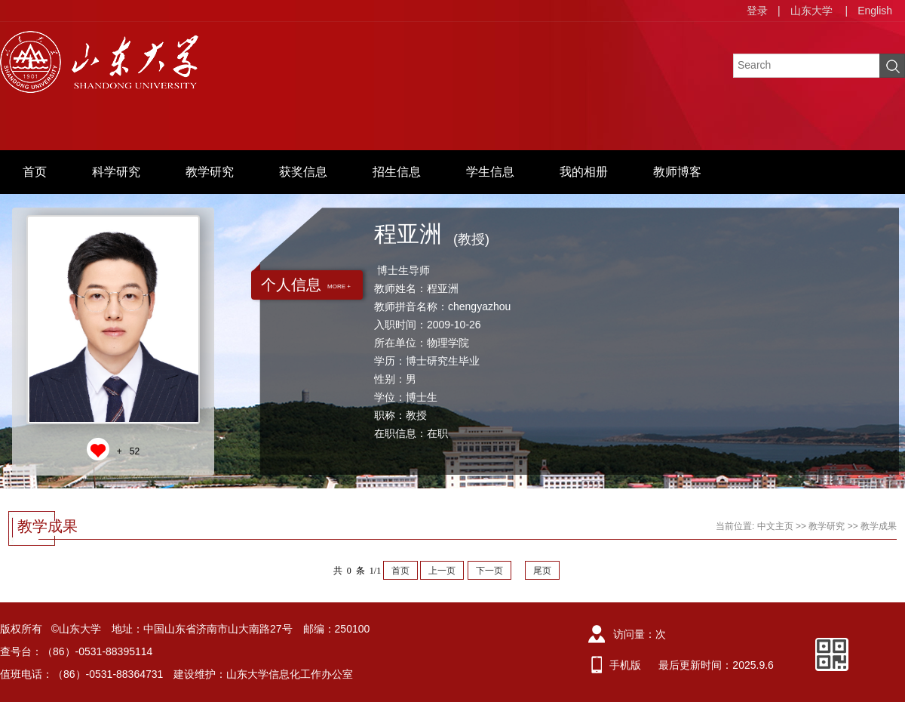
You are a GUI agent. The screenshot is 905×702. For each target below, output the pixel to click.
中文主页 (775, 526)
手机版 (625, 665)
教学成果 (879, 526)
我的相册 (584, 171)
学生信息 (490, 171)
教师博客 (677, 171)
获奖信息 (303, 171)
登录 (757, 11)
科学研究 (116, 171)
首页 (35, 171)
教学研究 (210, 171)
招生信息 (397, 171)
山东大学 (811, 11)
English (874, 11)
